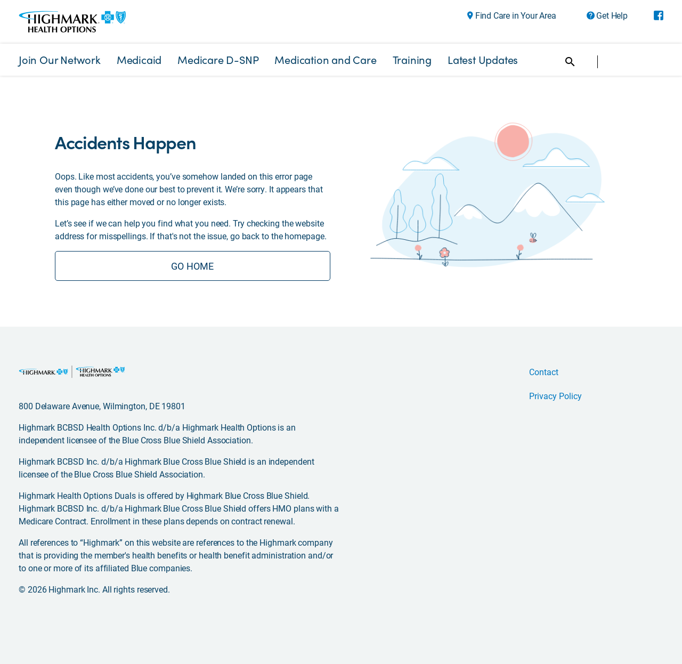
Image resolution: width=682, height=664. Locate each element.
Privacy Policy (555, 395)
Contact (543, 371)
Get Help (611, 15)
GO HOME (192, 266)
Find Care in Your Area (515, 15)
